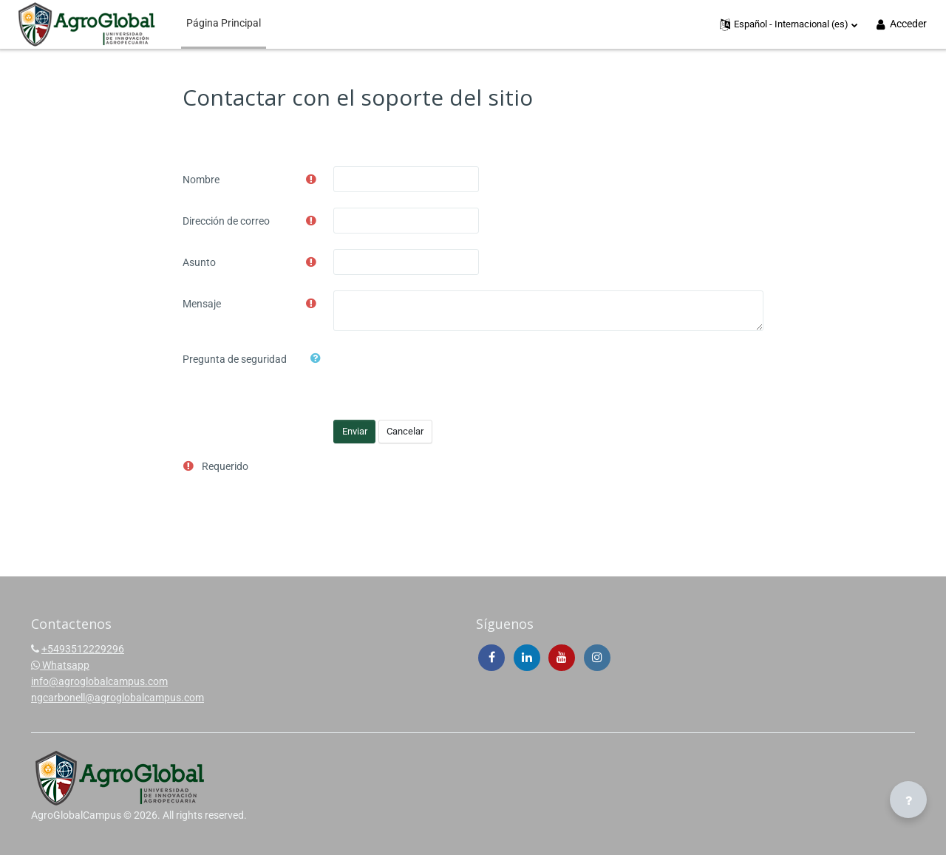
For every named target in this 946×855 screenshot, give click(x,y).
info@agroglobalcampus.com (99, 681)
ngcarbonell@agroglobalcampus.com (117, 698)
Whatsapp (60, 665)
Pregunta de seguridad (235, 359)
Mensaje (202, 304)
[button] (789, 24)
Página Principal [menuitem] (223, 23)
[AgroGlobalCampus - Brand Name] (87, 24)
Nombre (201, 179)
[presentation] (445, 374)
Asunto (199, 262)
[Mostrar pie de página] (908, 799)
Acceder (900, 24)
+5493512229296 (82, 649)
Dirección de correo (226, 221)
